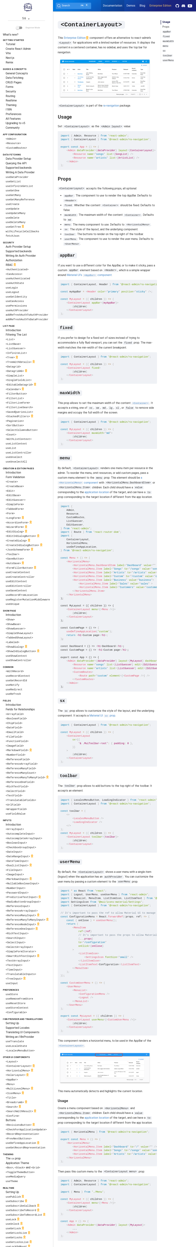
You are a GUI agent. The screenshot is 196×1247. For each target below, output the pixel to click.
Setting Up (12, 1023)
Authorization (14, 260)
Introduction (13, 330)
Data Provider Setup (18, 158)
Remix (9, 62)
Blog (142, 5)
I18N (9, 109)
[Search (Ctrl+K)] (73, 6)
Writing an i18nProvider (20, 1036)
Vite (8, 53)
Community (13, 127)
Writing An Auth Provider (21, 255)
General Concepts (17, 73)
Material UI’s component (89, 274)
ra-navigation (111, 105)
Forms (9, 87)
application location (97, 492)
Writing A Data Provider (20, 172)
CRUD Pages (14, 82)
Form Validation (15, 477)
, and (23, 1167)
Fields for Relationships (20, 709)
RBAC (11, 265)
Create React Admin (18, 48)
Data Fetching (14, 77)
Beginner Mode (28, 27)
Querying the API (16, 163)
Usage (166, 22)
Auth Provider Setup (18, 246)
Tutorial (10, 44)
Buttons (11, 1120)
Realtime (11, 100)
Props (165, 26)
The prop (13, 1158)
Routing (10, 96)
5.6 (26, 19)
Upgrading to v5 (15, 123)
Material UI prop (102, 715)
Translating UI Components (22, 1032)
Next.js (10, 57)
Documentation (112, 5)
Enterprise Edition (160, 5)
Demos (130, 5)
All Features (13, 118)
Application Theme (17, 1163)
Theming (11, 105)
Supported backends (19, 167)
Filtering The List (16, 334)
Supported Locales (17, 1027)
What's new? (10, 34)
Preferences (13, 114)
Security (11, 91)
